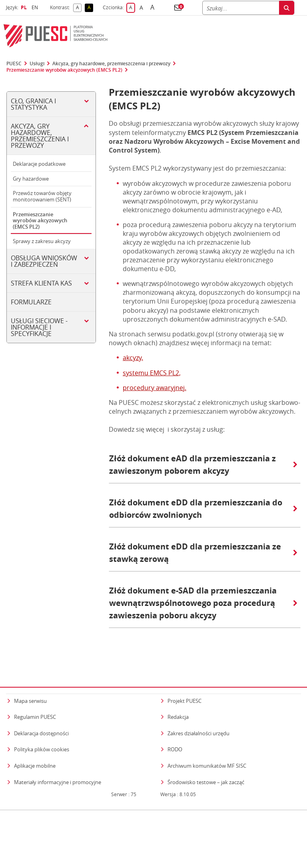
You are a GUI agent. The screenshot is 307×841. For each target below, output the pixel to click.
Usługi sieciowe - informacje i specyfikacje (39, 327)
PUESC (14, 63)
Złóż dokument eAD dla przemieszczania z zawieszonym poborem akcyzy (203, 464)
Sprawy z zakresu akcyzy (42, 241)
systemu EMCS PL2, (152, 372)
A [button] (79, 8)
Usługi (37, 63)
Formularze (31, 302)
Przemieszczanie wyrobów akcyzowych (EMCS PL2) (64, 70)
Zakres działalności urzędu (198, 717)
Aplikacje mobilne (35, 750)
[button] (178, 8)
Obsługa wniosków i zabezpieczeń (44, 261)
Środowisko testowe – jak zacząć (205, 766)
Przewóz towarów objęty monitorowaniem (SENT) (42, 196)
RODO (174, 733)
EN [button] (35, 7)
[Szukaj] (240, 8)
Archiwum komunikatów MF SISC (206, 750)
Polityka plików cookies (41, 733)
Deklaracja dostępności (41, 717)
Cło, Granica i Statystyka (33, 104)
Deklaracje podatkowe (39, 163)
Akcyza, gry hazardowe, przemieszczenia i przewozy (111, 63)
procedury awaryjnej (154, 387)
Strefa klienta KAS (41, 283)
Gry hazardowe (31, 178)
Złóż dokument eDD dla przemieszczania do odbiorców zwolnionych (203, 508)
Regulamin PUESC (35, 701)
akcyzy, (133, 357)
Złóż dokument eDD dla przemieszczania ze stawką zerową (203, 552)
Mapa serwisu (30, 684)
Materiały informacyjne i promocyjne (57, 766)
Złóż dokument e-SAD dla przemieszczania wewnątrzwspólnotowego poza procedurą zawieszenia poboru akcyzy (203, 603)
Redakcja (178, 701)
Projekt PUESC (184, 684)
